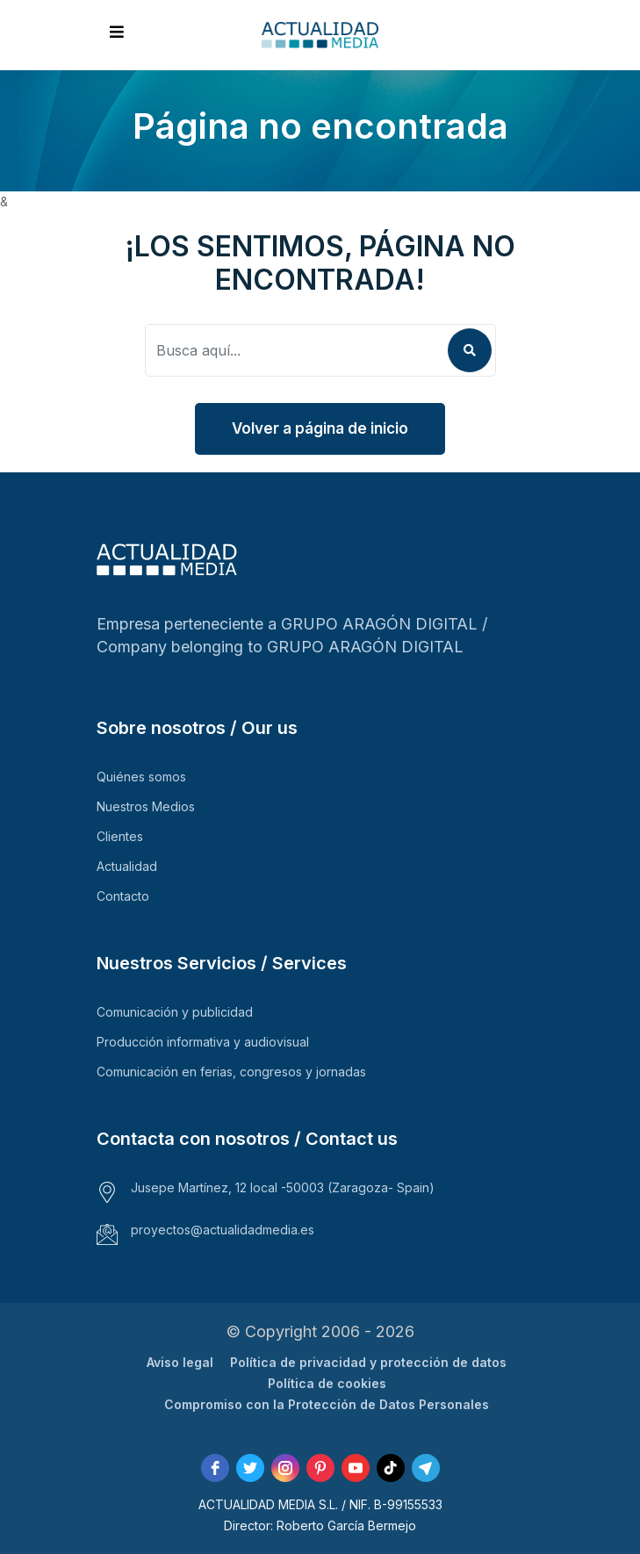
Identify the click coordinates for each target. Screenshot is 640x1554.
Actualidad (127, 866)
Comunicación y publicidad (175, 1011)
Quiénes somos (141, 776)
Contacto (123, 896)
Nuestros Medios (146, 806)
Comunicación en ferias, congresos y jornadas (231, 1071)
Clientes (120, 836)
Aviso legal (180, 1362)
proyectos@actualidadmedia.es (222, 1229)
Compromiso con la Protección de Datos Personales (326, 1404)
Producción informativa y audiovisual (203, 1041)
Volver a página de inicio (320, 428)
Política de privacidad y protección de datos (368, 1362)
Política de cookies (327, 1383)
